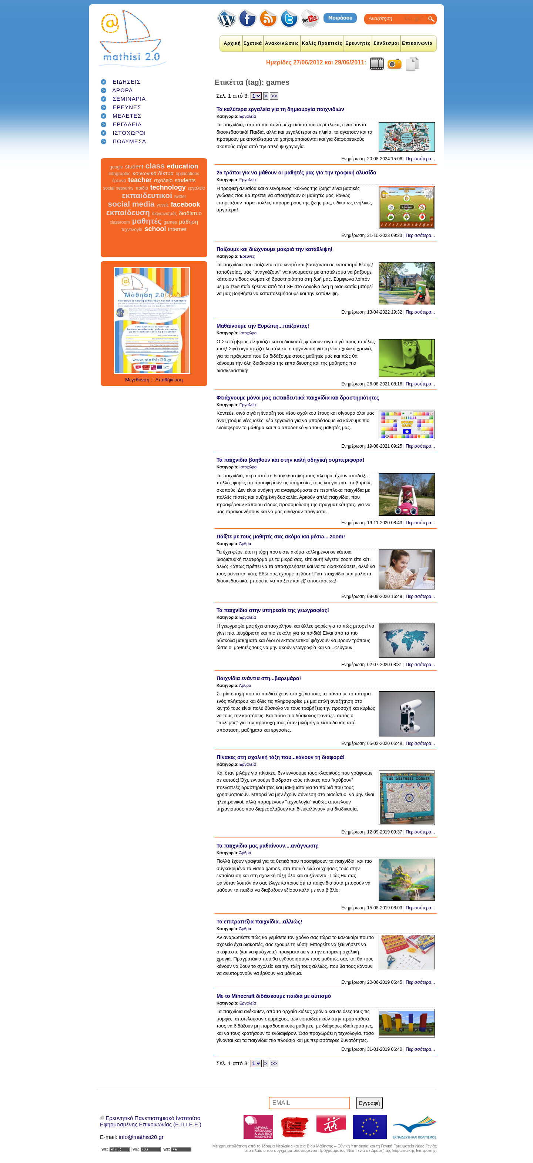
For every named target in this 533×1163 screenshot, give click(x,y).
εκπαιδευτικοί (147, 195)
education (182, 166)
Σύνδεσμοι (386, 43)
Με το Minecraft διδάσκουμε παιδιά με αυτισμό (274, 996)
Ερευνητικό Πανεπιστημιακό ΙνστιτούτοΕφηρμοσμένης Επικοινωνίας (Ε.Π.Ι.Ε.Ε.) (150, 1121)
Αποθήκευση (169, 379)
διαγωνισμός (164, 213)
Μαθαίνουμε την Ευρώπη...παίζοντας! (263, 326)
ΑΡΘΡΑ (122, 90)
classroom (120, 222)
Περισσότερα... (420, 158)
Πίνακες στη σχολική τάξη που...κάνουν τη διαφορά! (281, 757)
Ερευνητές (358, 43)
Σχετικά (253, 43)
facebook (185, 204)
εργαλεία (196, 188)
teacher (140, 180)
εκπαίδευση (128, 212)
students (185, 180)
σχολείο (163, 180)
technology (168, 187)
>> (274, 96)
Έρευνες (247, 256)
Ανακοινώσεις (282, 43)
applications (187, 173)
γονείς (162, 205)
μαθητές (147, 221)
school (155, 228)
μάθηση (188, 221)
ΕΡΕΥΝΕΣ (127, 107)
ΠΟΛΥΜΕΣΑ (129, 141)
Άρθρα (245, 543)
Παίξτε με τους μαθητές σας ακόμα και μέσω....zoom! (281, 536)
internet (177, 229)
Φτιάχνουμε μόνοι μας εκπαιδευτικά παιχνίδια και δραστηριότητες (298, 398)
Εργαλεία (247, 116)
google (116, 167)
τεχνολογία (132, 229)
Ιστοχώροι (248, 333)
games (170, 222)
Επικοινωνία (417, 43)
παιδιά (141, 188)
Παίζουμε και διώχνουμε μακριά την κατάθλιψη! (274, 249)
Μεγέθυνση (137, 379)
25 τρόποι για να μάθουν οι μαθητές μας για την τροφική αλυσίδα (296, 173)
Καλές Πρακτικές (322, 43)
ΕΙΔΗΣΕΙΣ (127, 81)
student (134, 166)
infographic (120, 173)
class (155, 166)
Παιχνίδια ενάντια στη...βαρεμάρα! (259, 678)
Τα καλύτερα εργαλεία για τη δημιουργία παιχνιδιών (280, 109)
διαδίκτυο (190, 213)
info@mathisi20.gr (141, 1137)
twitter (180, 196)
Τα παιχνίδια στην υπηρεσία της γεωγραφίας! (273, 610)
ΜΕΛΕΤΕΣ (127, 116)
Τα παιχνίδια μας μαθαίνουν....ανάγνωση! (268, 846)
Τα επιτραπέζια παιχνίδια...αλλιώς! (259, 922)
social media (131, 204)
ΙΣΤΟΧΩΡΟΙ (129, 133)
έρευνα (119, 180)
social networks (118, 188)
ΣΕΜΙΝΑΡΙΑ (129, 99)
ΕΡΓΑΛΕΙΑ (127, 124)
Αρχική (232, 43)
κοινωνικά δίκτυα (153, 173)
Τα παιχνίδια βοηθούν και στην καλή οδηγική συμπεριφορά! (290, 460)
